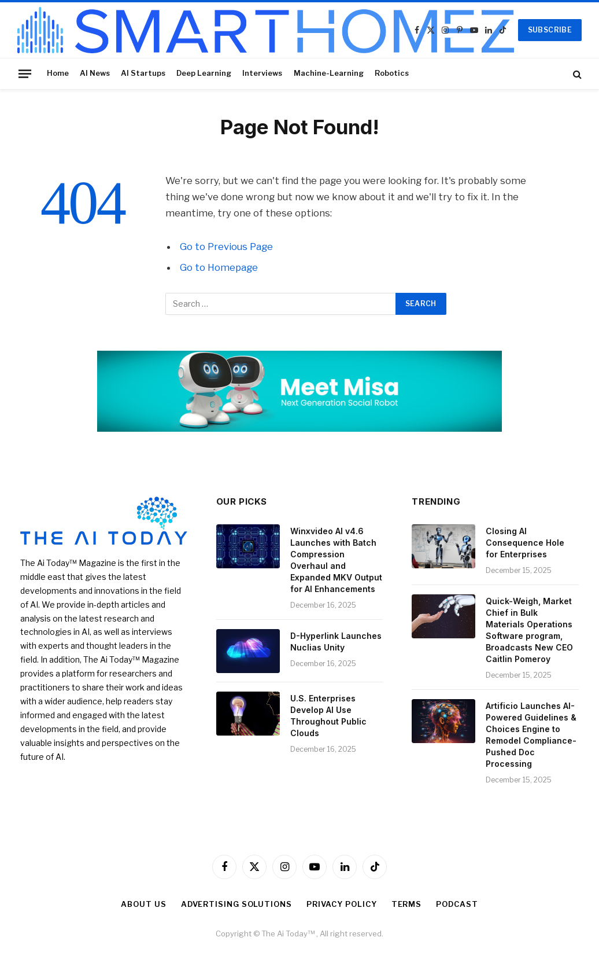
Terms (406, 904)
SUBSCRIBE (550, 29)
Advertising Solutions (236, 904)
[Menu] (25, 73)
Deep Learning (203, 73)
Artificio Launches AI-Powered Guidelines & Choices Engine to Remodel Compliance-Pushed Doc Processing (531, 735)
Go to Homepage (219, 267)
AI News (95, 73)
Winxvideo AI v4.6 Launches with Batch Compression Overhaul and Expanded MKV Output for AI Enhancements (336, 560)
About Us (143, 904)
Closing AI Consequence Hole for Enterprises (525, 542)
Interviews (262, 73)
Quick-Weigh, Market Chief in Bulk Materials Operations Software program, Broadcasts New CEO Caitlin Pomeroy (529, 630)
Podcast (457, 904)
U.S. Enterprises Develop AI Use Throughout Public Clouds (328, 715)
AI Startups (143, 73)
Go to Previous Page (226, 246)
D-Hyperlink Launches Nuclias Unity (336, 641)
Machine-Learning (329, 73)
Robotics (392, 73)
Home (58, 73)
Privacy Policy (341, 904)
